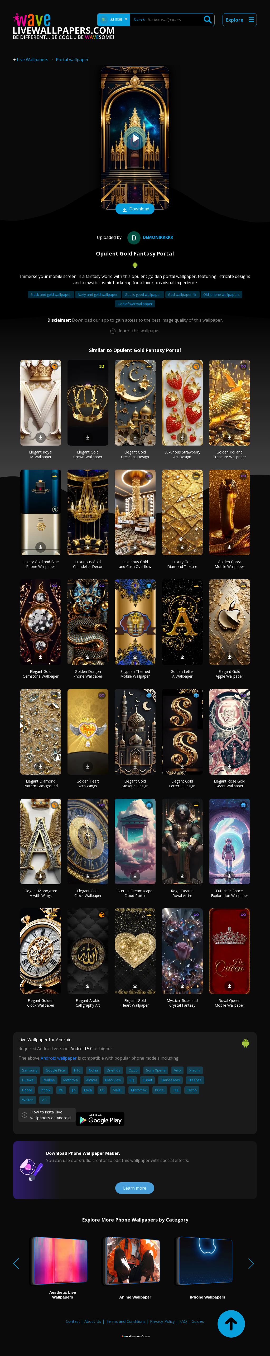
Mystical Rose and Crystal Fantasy (182, 1003)
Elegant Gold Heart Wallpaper (135, 1003)
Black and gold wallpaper (51, 294)
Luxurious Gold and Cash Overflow (135, 564)
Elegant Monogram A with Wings (40, 893)
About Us (92, 1321)
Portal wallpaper (72, 59)
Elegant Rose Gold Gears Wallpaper (229, 783)
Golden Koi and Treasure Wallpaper (229, 454)
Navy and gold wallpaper (98, 294)
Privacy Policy (162, 1321)
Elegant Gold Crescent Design (135, 454)
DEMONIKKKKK (149, 237)
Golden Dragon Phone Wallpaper (87, 674)
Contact (73, 1321)
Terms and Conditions (126, 1321)
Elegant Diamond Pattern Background (40, 783)
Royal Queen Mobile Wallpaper (229, 1003)
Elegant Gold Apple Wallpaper (229, 674)
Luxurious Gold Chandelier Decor (88, 564)
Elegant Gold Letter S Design (182, 783)
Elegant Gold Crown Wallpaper (87, 454)
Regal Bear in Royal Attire (182, 893)
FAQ (183, 1321)
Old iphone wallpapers (221, 294)
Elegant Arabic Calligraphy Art (88, 1003)
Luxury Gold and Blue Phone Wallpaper (40, 564)
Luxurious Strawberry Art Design (182, 454)
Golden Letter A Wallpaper (182, 674)
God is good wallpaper (143, 294)
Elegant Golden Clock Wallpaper (40, 1003)
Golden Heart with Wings (87, 783)
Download (135, 209)
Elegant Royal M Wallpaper (40, 454)
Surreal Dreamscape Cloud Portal (135, 893)
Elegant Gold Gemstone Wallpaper (41, 674)
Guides (197, 1321)
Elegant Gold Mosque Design (135, 783)
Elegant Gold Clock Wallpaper (88, 893)
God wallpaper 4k (182, 294)
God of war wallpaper (135, 303)
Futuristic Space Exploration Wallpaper (229, 893)
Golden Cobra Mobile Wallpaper (229, 564)
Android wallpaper (59, 1058)
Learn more (134, 1188)
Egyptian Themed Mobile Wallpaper (135, 674)
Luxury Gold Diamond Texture (182, 564)
